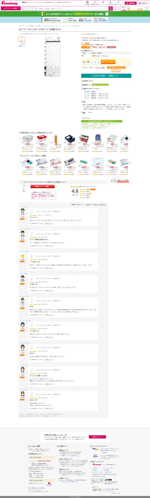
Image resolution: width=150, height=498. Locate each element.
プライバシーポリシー (109, 468)
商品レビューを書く (42, 186)
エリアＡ (87, 93)
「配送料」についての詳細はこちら (69, 455)
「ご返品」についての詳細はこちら (69, 482)
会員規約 (95, 470)
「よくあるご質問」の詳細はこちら (39, 451)
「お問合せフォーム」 (65, 439)
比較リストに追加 (88, 67)
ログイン (31, 489)
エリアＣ (87, 98)
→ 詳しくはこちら (41, 198)
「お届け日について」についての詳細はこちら (72, 475)
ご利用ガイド (96, 468)
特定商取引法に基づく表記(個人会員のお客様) (104, 474)
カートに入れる (108, 62)
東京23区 (87, 91)
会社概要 (104, 452)
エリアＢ (87, 96)
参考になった (49, 223)
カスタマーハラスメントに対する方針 (102, 472)
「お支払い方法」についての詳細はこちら (71, 466)
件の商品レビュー (94, 34)
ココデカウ (110, 491)
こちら (43, 483)
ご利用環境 (106, 470)
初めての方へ (87, 118)
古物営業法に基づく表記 (99, 476)
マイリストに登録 (99, 67)
